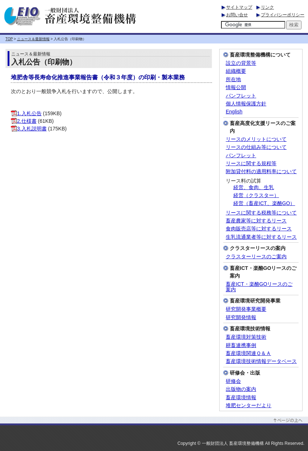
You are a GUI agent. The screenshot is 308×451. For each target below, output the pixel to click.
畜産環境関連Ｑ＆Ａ (248, 353)
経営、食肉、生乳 (253, 187)
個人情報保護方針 (246, 104)
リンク (267, 7)
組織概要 (236, 71)
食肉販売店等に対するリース (259, 228)
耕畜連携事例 (241, 345)
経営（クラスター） (256, 195)
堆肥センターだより (248, 405)
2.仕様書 (24, 121)
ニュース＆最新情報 (33, 39)
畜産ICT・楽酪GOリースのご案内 (259, 286)
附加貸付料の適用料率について (261, 171)
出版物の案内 (241, 389)
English (234, 111)
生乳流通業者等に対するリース (261, 237)
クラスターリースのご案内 (256, 256)
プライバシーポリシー (282, 14)
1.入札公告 (26, 113)
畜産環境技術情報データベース (261, 361)
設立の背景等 (241, 63)
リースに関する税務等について (261, 213)
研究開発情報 (241, 317)
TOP (9, 39)
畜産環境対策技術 (246, 337)
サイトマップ (239, 7)
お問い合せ (237, 14)
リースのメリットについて (256, 139)
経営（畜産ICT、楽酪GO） (264, 203)
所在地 (233, 79)
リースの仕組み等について (256, 147)
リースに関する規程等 (251, 163)
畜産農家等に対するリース (256, 221)
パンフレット (241, 96)
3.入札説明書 (29, 128)
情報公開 (236, 87)
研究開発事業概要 (246, 309)
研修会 (233, 381)
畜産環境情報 (241, 397)
